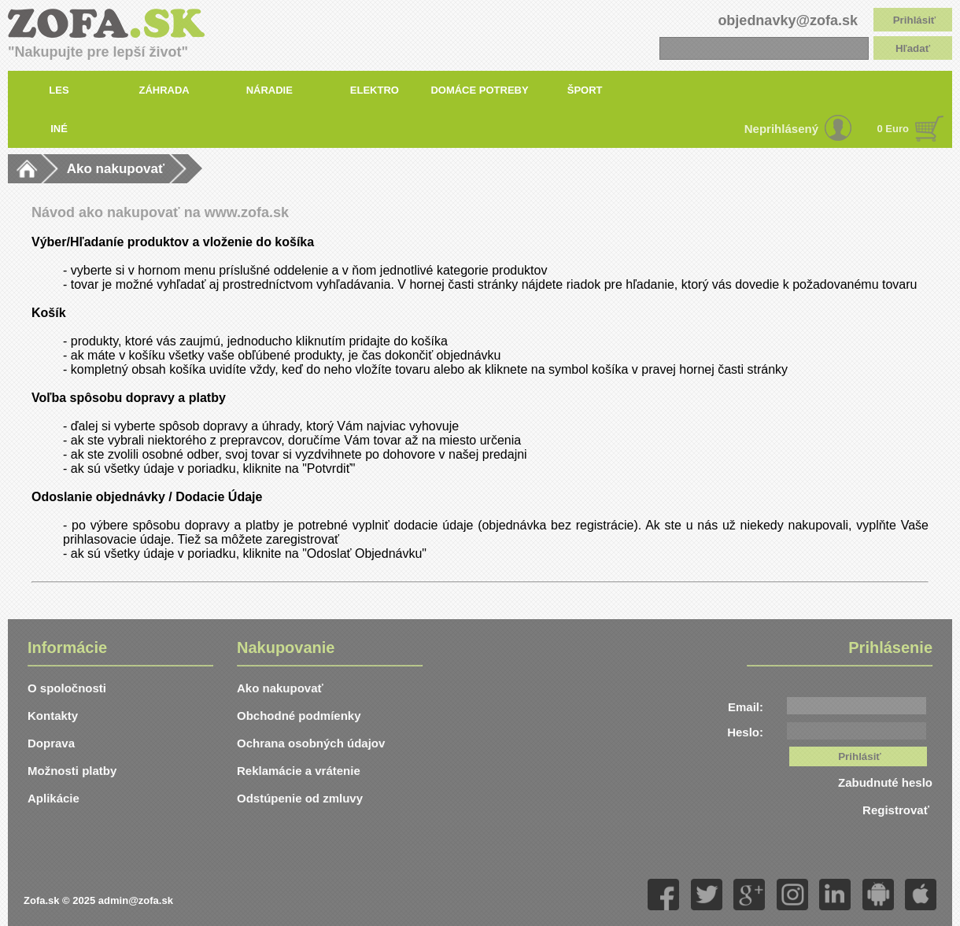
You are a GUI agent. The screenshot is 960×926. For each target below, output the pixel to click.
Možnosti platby (72, 770)
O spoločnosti (67, 688)
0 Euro (893, 129)
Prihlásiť (914, 20)
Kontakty (53, 715)
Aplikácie (53, 798)
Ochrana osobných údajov (311, 743)
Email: (745, 707)
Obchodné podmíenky (299, 715)
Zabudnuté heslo (885, 782)
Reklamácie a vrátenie (298, 770)
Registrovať (897, 810)
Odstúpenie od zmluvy (300, 798)
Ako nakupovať (115, 168)
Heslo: (745, 732)
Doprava (51, 743)
